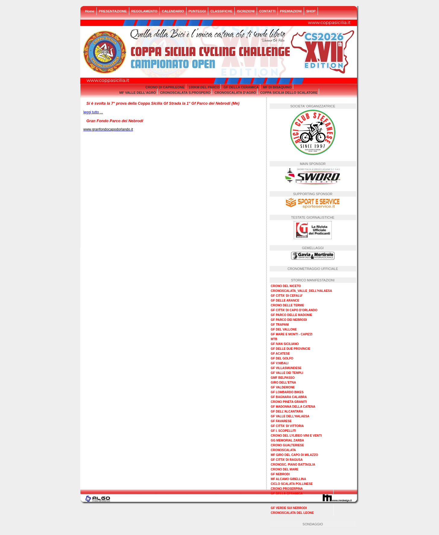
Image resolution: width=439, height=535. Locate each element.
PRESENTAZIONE (113, 11)
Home (90, 11)
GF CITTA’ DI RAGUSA (287, 459)
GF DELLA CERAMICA (241, 87)
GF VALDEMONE (283, 387)
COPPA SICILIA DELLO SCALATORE (288, 92)
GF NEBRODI (280, 474)
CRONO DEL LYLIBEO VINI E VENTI (296, 435)
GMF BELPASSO (283, 377)
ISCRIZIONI (246, 11)
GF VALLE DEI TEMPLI (287, 373)
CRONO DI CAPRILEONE (164, 87)
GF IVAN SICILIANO (285, 344)
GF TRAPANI (280, 324)
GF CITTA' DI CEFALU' (287, 295)
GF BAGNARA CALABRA (289, 397)
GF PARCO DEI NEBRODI (289, 319)
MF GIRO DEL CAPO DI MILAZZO (294, 455)
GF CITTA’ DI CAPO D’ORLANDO (294, 310)
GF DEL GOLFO (282, 358)
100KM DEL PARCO (204, 87)
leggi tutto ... (93, 112)
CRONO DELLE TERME (287, 305)
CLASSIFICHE (221, 11)
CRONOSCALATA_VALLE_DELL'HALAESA (301, 291)
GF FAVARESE (281, 421)
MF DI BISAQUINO (277, 87)
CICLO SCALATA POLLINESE (292, 484)
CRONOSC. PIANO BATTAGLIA (293, 464)
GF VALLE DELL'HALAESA (290, 416)
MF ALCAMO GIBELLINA (288, 479)
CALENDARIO (173, 11)
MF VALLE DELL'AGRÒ (137, 92)
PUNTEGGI (197, 11)
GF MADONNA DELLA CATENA (293, 406)
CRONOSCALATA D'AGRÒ (235, 92)
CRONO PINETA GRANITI (289, 402)
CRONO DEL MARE (285, 469)
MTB (274, 339)
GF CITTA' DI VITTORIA (287, 426)
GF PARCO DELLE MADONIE (291, 315)
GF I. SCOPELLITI (283, 430)
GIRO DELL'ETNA (283, 382)
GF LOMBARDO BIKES (287, 392)
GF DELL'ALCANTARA (287, 411)
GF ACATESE (280, 353)
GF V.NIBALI (280, 363)
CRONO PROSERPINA (287, 488)
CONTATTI (267, 11)
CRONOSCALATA (283, 450)
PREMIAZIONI (291, 11)
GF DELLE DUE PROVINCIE (290, 348)
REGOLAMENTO (144, 11)
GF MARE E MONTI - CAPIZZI (291, 334)
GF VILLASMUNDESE (286, 368)
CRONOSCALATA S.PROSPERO (185, 92)
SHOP (310, 11)
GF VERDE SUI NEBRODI (289, 508)
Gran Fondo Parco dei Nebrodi (114, 121)
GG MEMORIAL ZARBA (287, 440)
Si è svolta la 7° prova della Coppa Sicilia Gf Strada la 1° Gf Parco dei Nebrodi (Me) (163, 103)
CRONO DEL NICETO (286, 286)
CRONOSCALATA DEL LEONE (292, 512)
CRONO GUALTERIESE (287, 445)
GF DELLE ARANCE (285, 300)
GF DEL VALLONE (284, 329)
